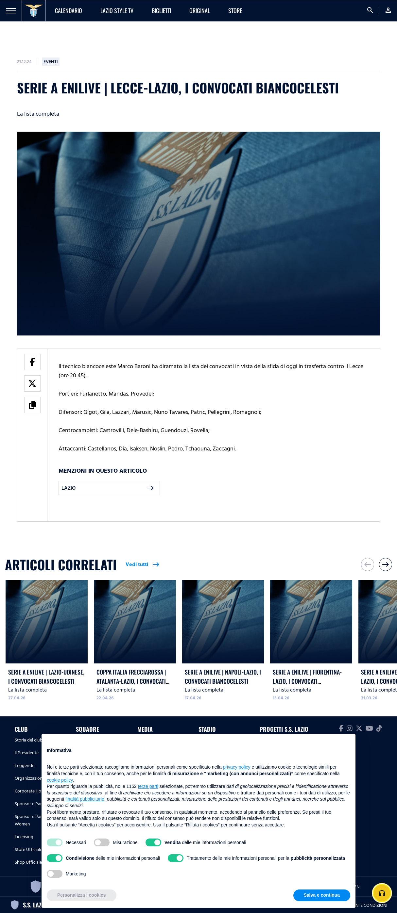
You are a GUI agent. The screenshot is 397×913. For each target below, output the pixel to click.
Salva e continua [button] (322, 895)
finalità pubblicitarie (84, 799)
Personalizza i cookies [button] (81, 895)
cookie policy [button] (60, 780)
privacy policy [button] (236, 767)
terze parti (148, 786)
